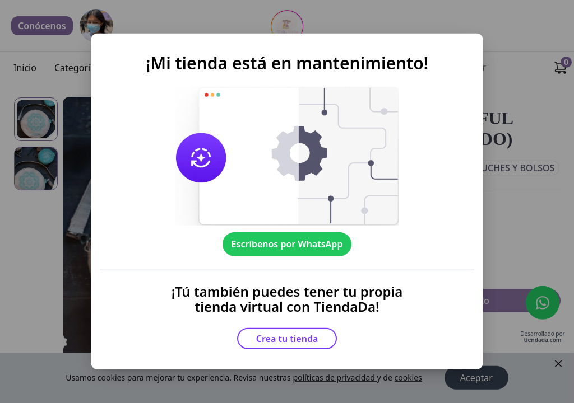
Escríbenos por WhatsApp (287, 244)
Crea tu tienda (287, 338)
